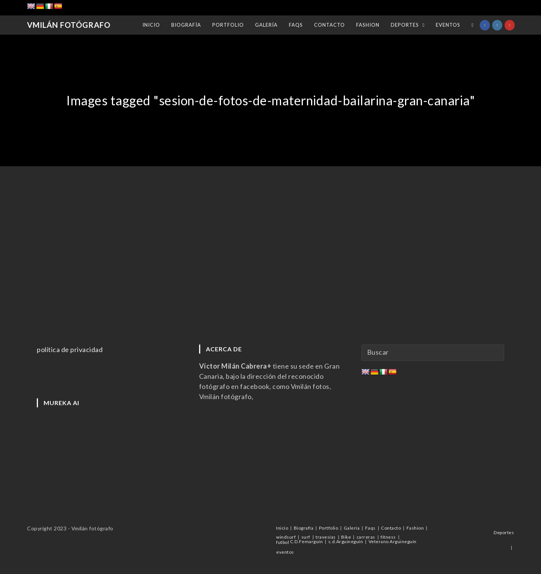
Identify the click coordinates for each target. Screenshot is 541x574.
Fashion (415, 528)
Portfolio (329, 528)
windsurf (286, 537)
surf (305, 537)
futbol (282, 542)
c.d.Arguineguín (345, 541)
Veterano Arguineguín (393, 541)
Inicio (282, 528)
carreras (366, 537)
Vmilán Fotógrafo (68, 25)
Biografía (304, 528)
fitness (388, 537)
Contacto (391, 528)
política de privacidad (70, 349)
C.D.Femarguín (306, 541)
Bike (346, 537)
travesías (326, 537)
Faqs (370, 528)
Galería (352, 528)
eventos (285, 552)
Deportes (504, 532)
